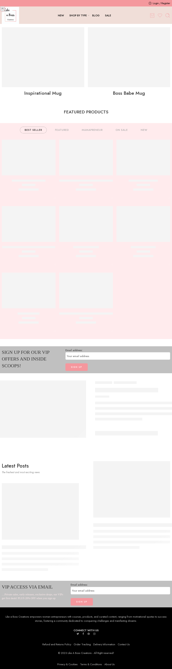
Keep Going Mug (29, 314)
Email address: (117, 354)
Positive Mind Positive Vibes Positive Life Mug (88, 314)
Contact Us (124, 644)
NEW (61, 15)
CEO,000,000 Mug (143, 247)
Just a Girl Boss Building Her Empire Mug (28, 247)
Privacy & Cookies (67, 664)
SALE (108, 15)
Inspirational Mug (43, 93)
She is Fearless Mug (86, 247)
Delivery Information (104, 644)
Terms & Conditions (91, 664)
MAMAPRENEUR (92, 130)
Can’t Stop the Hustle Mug (28, 181)
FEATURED (62, 130)
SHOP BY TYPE (78, 15)
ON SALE (122, 130)
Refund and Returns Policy (56, 644)
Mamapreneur (125, 382)
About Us (109, 664)
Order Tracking (82, 644)
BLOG (96, 15)
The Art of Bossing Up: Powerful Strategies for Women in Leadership (57, 547)
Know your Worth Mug (143, 181)
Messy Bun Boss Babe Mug (126, 390)
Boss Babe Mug (129, 93)
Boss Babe (103, 382)
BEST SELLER (33, 130)
